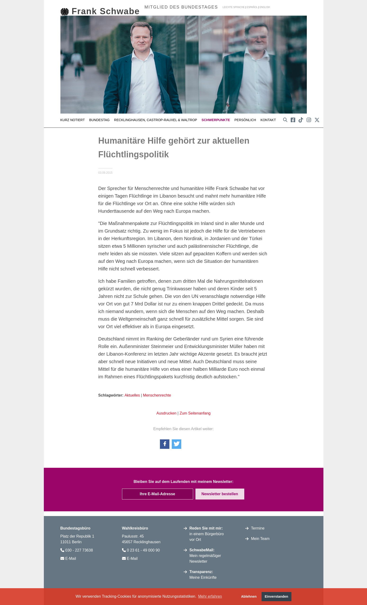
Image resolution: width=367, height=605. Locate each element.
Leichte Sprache (233, 7)
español (252, 7)
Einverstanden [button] (276, 596)
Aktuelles (132, 394)
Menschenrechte (157, 394)
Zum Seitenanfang (195, 412)
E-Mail (70, 557)
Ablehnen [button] (249, 596)
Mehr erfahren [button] (210, 596)
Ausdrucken (166, 412)
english (265, 7)
